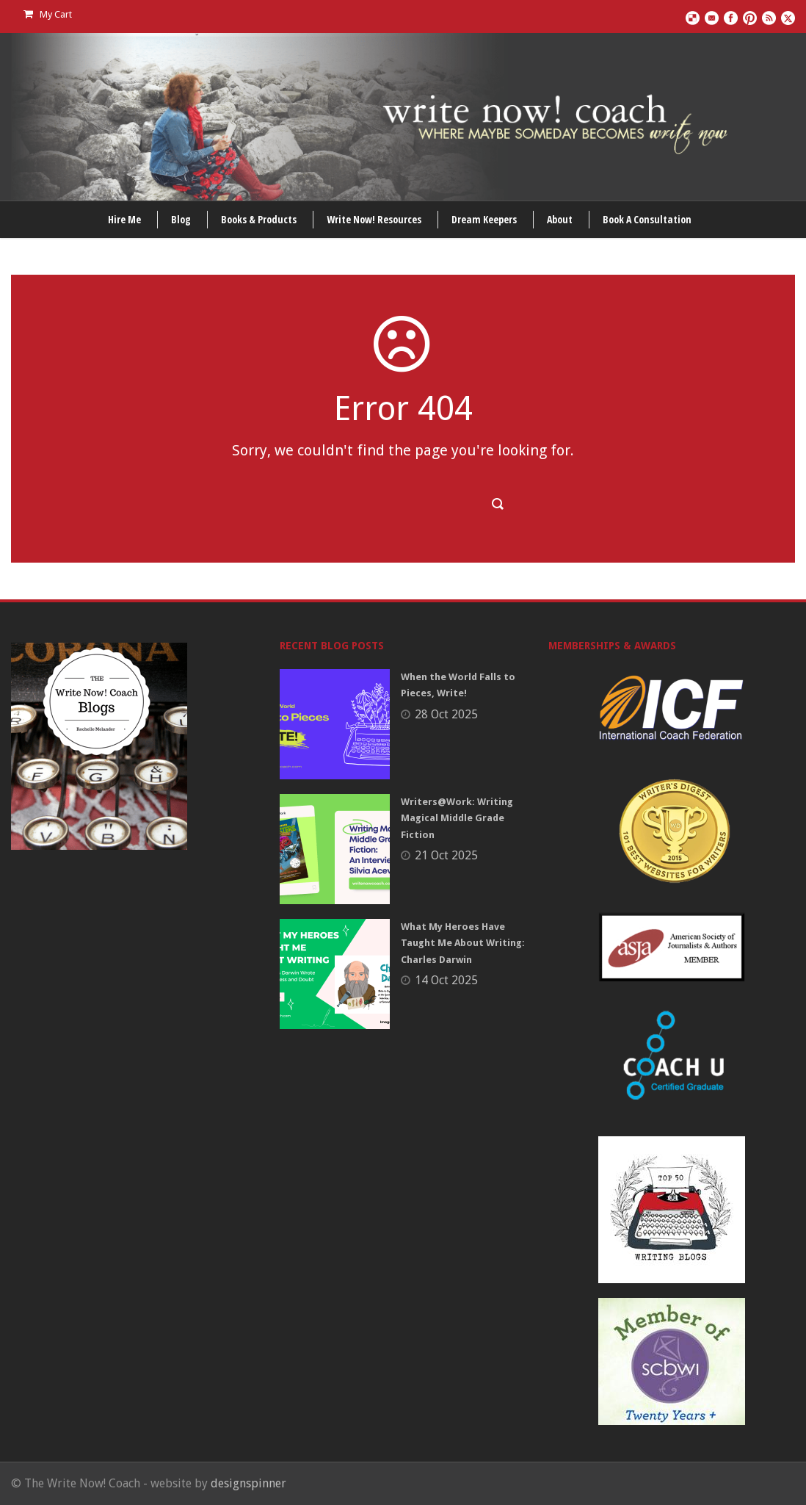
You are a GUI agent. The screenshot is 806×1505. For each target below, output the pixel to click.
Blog (181, 219)
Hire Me (124, 219)
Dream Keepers (484, 219)
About (560, 219)
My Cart (47, 14)
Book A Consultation (647, 219)
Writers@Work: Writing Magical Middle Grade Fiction (457, 818)
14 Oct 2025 (446, 980)
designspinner (248, 1483)
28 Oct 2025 (446, 714)
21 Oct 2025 (446, 855)
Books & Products (259, 219)
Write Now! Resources (374, 219)
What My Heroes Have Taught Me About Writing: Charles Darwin (463, 942)
